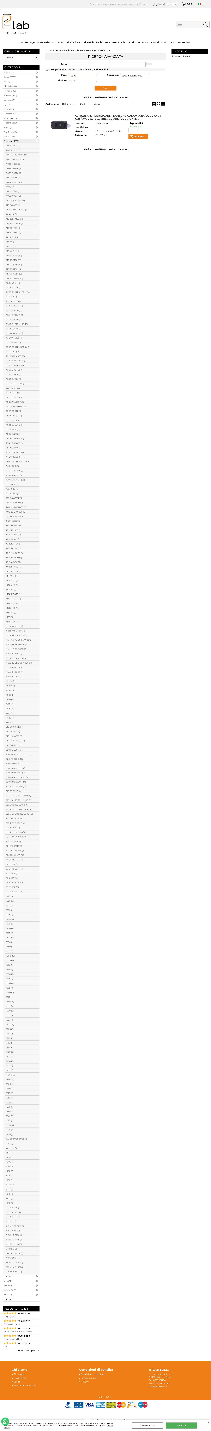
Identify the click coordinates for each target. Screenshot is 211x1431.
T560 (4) (10, 992)
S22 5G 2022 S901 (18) (16, 805)
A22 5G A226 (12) (14, 310)
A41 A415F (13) (13, 393)
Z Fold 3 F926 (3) (14, 1235)
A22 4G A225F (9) (14, 306)
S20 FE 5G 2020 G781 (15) (18, 754)
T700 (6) (10, 1024)
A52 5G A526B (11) (14, 425)
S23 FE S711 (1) (13, 827)
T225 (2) (9, 905)
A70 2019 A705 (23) (15, 480)
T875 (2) (9, 1130)
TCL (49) (8, 1276)
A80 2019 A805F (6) (15, 512)
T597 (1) (9, 1020)
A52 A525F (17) (13, 429)
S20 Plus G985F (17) (15, 773)
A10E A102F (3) (13, 205)
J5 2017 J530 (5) (13, 548)
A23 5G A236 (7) (13, 319)
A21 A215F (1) (12, 296)
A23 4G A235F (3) (14, 315)
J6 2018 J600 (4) (14, 557)
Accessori (143, 42)
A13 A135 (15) (12, 237)
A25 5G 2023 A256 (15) (17, 324)
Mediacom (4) (10, 113)
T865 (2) (9, 1116)
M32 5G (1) (11, 612)
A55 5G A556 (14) (14, 447)
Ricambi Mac (74, 42)
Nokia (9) (8, 127)
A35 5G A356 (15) (14, 374)
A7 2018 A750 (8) (14, 475)
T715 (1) (9, 1043)
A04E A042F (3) (14, 182)
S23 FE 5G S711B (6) (15, 823)
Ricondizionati (159, 42)
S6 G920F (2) (12, 864)
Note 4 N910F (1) (14, 667)
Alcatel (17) (9, 72)
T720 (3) (10, 1052)
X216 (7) (9, 1180)
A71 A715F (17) (12, 484)
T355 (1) (9, 951)
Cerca (64, 64)
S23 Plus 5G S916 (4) (16, 832)
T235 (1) (9, 914)
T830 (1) (9, 1102)
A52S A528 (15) (13, 434)
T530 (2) (10, 974)
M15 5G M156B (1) (14, 1262)
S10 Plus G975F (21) (15, 740)
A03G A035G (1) (13, 164)
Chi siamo (19, 1374)
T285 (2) (9, 924)
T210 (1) (9, 896)
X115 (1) (9, 1157)
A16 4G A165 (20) (14, 264)
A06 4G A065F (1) (14, 1253)
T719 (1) (9, 1047)
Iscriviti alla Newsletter (26, 1386)
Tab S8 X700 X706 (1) (16, 1139)
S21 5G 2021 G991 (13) (16, 786)
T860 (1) (9, 1111)
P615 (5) (9, 708)
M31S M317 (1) (12, 608)
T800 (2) (10, 1079)
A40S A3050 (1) (13, 388)
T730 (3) (10, 1061)
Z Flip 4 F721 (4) (13, 1212)
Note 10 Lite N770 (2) (16, 635)
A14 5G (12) (11, 246)
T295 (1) (9, 933)
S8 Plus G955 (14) (14, 882)
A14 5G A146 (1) (13, 251)
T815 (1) (9, 1098)
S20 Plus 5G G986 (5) (16, 768)
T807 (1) (9, 1088)
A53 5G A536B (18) (15, 438)
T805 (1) (9, 1084)
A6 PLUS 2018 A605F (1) (17, 461)
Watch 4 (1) (11, 1148)
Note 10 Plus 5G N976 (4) (18, 640)
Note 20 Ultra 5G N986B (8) (19, 663)
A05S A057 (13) (13, 196)
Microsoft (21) (10, 118)
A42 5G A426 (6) (14, 397)
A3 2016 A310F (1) (14, 333)
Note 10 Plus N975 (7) (16, 644)
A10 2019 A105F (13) (15, 200)
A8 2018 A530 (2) (14, 502)
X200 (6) (10, 1162)
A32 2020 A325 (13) (15, 356)
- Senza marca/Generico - (110, 131)
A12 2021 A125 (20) (15, 219)
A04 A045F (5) (13, 177)
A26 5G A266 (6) (13, 329)
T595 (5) (9, 1015)
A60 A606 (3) (12, 466)
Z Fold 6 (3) (11, 1249)
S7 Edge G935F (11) (15, 869)
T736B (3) (10, 1075)
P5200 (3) (11, 681)
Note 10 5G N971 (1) (15, 631)
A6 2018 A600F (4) (15, 457)
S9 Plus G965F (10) (15, 891)
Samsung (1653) (11, 141)
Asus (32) (8, 81)
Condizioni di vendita (92, 1374)
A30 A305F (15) (13, 342)
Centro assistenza (179, 42)
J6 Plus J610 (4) (13, 562)
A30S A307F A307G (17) (17, 347)
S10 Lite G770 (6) (14, 736)
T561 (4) (9, 997)
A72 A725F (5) (12, 489)
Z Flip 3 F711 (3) (13, 1207)
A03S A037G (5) (14, 173)
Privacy (85, 1382)
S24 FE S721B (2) (14, 846)
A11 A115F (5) (11, 214)
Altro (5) (7, 1299)
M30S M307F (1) (14, 599)
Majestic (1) (9, 109)
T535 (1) (9, 978)
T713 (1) (9, 1038)
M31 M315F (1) (12, 603)
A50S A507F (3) (13, 411)
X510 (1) (9, 1189)
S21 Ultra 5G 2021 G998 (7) (18, 800)
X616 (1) (9, 1203)
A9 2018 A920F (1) (14, 516)
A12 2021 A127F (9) (14, 223)
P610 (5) (10, 699)
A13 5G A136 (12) (13, 232)
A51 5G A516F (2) (14, 415)
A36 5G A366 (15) (14, 379)
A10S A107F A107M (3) (17, 209)
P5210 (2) (10, 686)
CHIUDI (209, 1422)
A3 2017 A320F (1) (14, 338)
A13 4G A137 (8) (13, 228)
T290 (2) (10, 928)
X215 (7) (9, 1175)
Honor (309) (10, 91)
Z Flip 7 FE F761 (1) (15, 1226)
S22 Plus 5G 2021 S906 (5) (18, 809)
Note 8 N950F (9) (14, 672)
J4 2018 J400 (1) (14, 534)
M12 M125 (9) (12, 580)
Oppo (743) (9, 136)
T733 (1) (9, 1065)
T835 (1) (9, 1107)
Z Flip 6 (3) (11, 1221)
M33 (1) (9, 617)
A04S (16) (10, 187)
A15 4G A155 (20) (14, 255)
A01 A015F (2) (12, 145)
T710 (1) (9, 1033)
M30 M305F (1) (13, 594)
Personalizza (147, 1425)
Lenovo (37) (9, 100)
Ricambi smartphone (72, 69)
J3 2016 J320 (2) (13, 530)
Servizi (17, 1382)
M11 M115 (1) (11, 576)
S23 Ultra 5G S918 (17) (16, 837)
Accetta (181, 1425)
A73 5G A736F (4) (14, 498)
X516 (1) (9, 1194)
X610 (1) (9, 1198)
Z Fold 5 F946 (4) (14, 1244)
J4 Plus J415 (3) (13, 539)
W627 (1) (10, 1143)
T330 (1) (9, 942)
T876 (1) (9, 1134)
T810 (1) (9, 1093)
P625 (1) (9, 722)
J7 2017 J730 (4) (13, 567)
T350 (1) (9, 946)
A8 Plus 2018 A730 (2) (16, 507)
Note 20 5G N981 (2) (16, 649)
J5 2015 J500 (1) (13, 544)
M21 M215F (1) (12, 585)
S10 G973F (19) (13, 731)
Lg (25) (7, 104)
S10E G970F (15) (14, 745)
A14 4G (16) (11, 242)
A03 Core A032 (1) (15, 159)
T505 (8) (10, 960)
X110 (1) (9, 1153)
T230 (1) (9, 910)
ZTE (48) (8, 1294)
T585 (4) (10, 1006)
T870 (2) (10, 1125)
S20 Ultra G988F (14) (16, 782)
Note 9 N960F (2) (14, 676)
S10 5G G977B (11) (14, 727)
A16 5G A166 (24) (14, 269)
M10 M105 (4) (12, 571)
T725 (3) (9, 1056)
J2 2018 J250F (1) (14, 525)
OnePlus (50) (10, 132)
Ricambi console (93, 42)
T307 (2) (10, 937)
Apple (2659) (10, 77)
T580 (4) (10, 1001)
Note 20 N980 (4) (15, 653)
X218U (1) (10, 1184)
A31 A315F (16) (12, 351)
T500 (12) (10, 956)
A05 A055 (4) (12, 191)
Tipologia (62, 80)
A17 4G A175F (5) (14, 274)
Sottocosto (58, 42)
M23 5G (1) (11, 589)
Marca (64, 75)
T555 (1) (9, 988)
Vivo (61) (7, 1281)
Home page (28, 42)
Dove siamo (20, 1378)
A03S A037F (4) (14, 168)
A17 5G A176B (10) (14, 278)
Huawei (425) (10, 95)
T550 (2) (10, 983)
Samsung (88, 69)
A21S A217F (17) (13, 301)
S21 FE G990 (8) (13, 791)
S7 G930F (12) (12, 873)
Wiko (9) (8, 1285)
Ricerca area (113, 75)
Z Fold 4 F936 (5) (14, 1239)
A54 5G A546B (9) (14, 443)
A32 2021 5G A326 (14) (16, 360)
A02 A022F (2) (13, 150)
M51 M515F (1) (12, 622)
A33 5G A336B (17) (15, 365)
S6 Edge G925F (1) (15, 860)
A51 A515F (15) (12, 420)
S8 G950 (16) (12, 878)
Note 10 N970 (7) (14, 626)
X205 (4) (10, 1166)
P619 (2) (9, 713)
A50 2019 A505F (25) (16, 406)
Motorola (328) (11, 123)
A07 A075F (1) (13, 1258)
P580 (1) (10, 690)
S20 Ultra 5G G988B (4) (17, 777)
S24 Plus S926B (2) (15, 850)
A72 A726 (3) (12, 493)
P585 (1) (9, 695)
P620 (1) (10, 718)
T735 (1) (9, 1070)
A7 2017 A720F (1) (14, 470)
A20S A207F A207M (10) (18, 292)
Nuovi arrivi (43, 42)
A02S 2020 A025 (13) (16, 155)
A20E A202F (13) (14, 287)
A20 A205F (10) (13, 283)
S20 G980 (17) (12, 763)
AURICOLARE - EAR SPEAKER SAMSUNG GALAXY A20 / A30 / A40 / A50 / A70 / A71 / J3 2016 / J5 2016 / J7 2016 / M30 (118, 117)
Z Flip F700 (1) (13, 1230)
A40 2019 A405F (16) (16, 383)
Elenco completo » (28, 1350)
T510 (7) (9, 965)
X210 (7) (9, 1171)
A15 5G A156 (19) (13, 260)
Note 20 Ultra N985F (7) (17, 658)
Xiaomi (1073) (10, 1290)
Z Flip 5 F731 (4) (13, 1217)
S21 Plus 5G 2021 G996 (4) (18, 795)
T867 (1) (9, 1120)
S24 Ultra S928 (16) (15, 855)
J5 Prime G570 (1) (14, 553)
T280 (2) (10, 919)
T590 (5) (10, 1011)
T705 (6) (10, 1029)
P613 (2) (9, 704)
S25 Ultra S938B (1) (15, 1267)
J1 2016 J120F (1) (13, 521)
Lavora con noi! (89, 1378)
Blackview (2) (10, 86)
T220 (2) (10, 901)
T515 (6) (9, 969)
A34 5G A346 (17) (14, 370)
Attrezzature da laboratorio (120, 42)
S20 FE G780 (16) (14, 759)
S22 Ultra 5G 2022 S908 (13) (19, 814)
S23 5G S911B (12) (14, 818)
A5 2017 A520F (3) (15, 402)
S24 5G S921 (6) (13, 841)
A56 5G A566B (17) (15, 452)
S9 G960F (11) (12, 887)
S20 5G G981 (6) (13, 750)
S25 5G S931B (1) (14, 1271)
